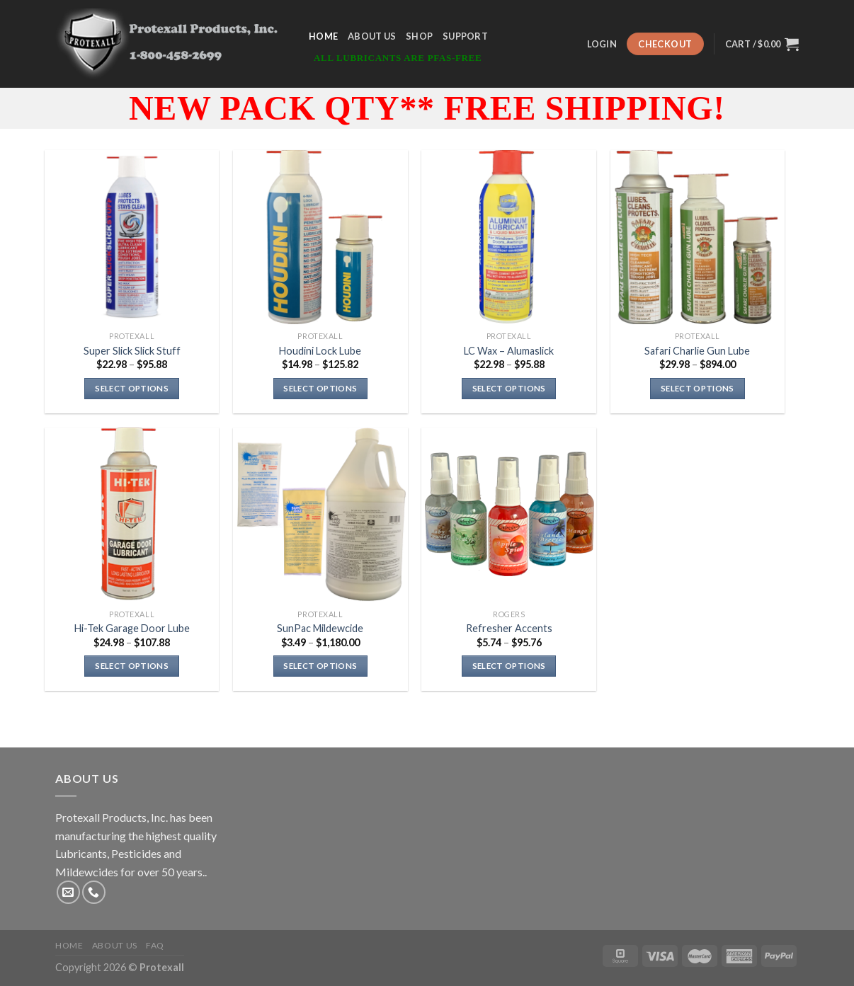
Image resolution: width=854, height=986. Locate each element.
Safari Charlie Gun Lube (697, 351)
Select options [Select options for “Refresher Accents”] (509, 665)
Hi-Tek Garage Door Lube (132, 628)
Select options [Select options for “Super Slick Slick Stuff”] (132, 388)
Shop (419, 36)
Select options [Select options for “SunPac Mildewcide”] (320, 665)
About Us (372, 36)
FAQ (155, 945)
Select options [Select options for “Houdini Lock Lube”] (320, 388)
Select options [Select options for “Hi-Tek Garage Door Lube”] (132, 665)
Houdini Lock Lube (320, 351)
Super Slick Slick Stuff (132, 351)
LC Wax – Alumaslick (509, 351)
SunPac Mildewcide (320, 628)
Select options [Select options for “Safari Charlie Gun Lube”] (697, 388)
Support (465, 36)
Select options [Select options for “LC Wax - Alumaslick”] (509, 388)
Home (323, 36)
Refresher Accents (509, 628)
